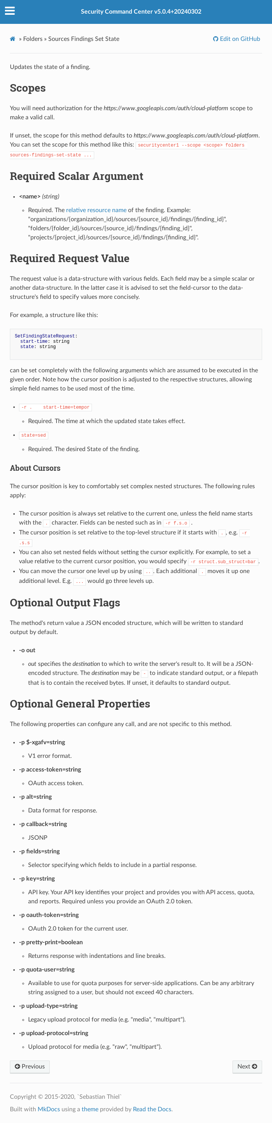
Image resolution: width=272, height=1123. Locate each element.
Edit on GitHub (239, 39)
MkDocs (49, 1109)
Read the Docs (152, 1109)
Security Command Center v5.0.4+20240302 (141, 12)
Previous (30, 1067)
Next (247, 1067)
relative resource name (96, 210)
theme (90, 1109)
